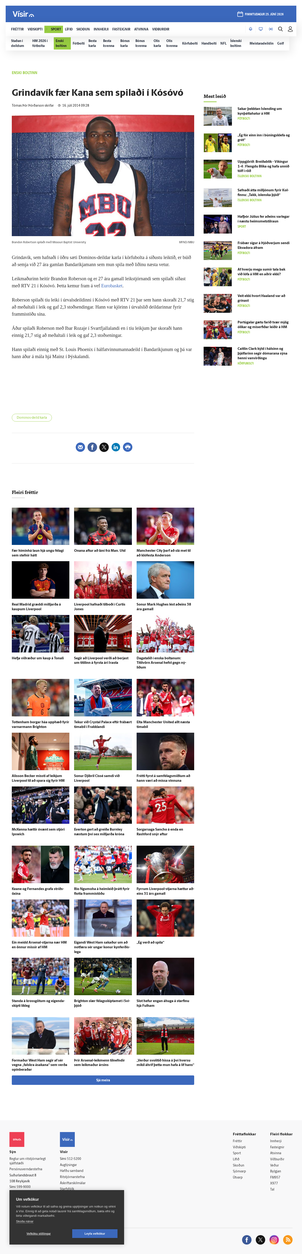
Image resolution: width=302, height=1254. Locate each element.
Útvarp (238, 1177)
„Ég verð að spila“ (150, 943)
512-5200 (74, 1159)
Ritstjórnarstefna (72, 1177)
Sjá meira (103, 1080)
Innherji (276, 1141)
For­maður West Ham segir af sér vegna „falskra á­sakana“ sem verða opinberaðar (39, 1065)
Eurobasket (111, 285)
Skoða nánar (25, 1221)
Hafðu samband (71, 1171)
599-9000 (24, 1187)
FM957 (275, 1177)
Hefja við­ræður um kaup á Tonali (38, 658)
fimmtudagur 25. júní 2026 (264, 14)
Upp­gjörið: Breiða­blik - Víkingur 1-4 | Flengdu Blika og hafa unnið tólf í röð (263, 166)
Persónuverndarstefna (25, 1169)
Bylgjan (275, 1171)
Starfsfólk (67, 1189)
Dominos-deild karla (32, 418)
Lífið (236, 1159)
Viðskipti (239, 1147)
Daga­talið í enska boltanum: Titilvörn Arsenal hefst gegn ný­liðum (161, 663)
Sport (237, 1153)
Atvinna (275, 1153)
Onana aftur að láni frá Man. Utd (100, 551)
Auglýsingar (68, 1165)
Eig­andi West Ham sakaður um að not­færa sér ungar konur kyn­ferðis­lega (102, 947)
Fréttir (237, 1141)
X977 (274, 1183)
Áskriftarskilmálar (73, 1183)
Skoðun (238, 1165)
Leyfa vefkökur (94, 1233)
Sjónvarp (239, 1171)
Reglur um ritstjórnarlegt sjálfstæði (27, 1161)
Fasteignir (277, 1147)
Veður (274, 1165)
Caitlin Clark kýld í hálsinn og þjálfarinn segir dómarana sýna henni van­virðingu (262, 353)
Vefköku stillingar (39, 1233)
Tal (272, 1189)
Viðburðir (277, 1159)
